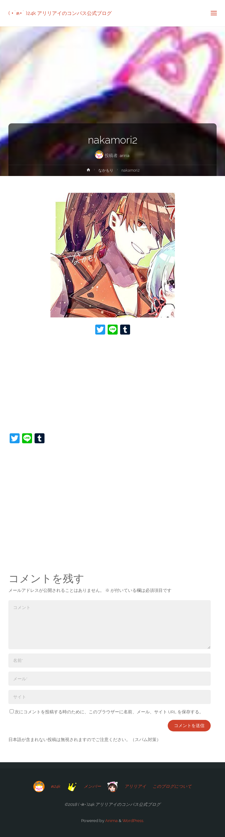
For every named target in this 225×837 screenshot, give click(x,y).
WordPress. (133, 820)
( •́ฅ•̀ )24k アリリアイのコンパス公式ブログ (60, 13)
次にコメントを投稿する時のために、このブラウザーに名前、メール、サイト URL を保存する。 (107, 711)
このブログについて (172, 786)
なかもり (105, 170)
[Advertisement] (112, 384)
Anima (111, 820)
